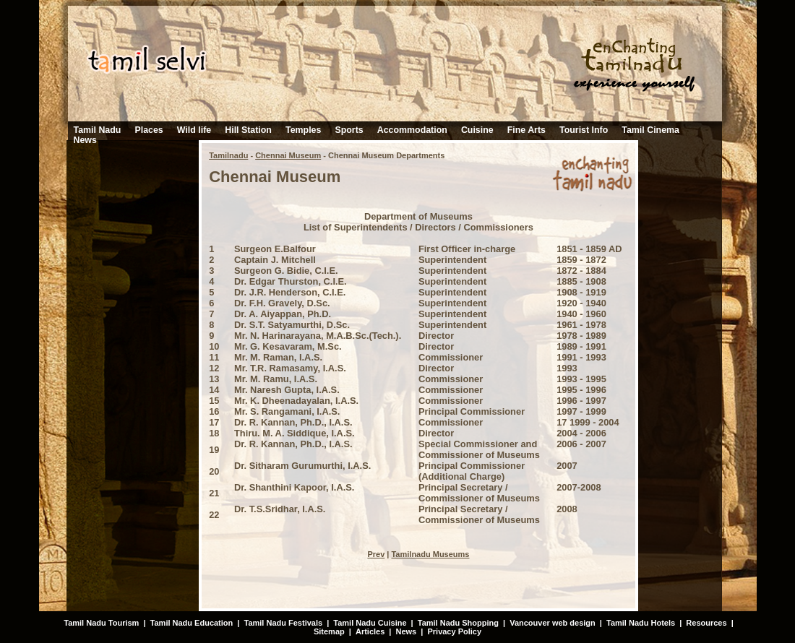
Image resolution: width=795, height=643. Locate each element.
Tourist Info (583, 130)
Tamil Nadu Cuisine (368, 622)
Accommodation (412, 130)
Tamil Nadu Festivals (283, 622)
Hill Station (248, 130)
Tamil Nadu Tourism (101, 622)
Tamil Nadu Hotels (641, 622)
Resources (706, 622)
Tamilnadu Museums (430, 554)
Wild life (194, 130)
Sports (349, 130)
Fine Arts (526, 130)
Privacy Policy (454, 631)
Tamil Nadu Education (191, 622)
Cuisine (477, 130)
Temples (303, 130)
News (85, 140)
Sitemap (329, 631)
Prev (375, 554)
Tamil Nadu (97, 130)
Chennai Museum (288, 155)
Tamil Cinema (650, 130)
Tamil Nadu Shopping (458, 622)
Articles (370, 631)
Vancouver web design (553, 622)
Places (148, 130)
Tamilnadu (228, 155)
